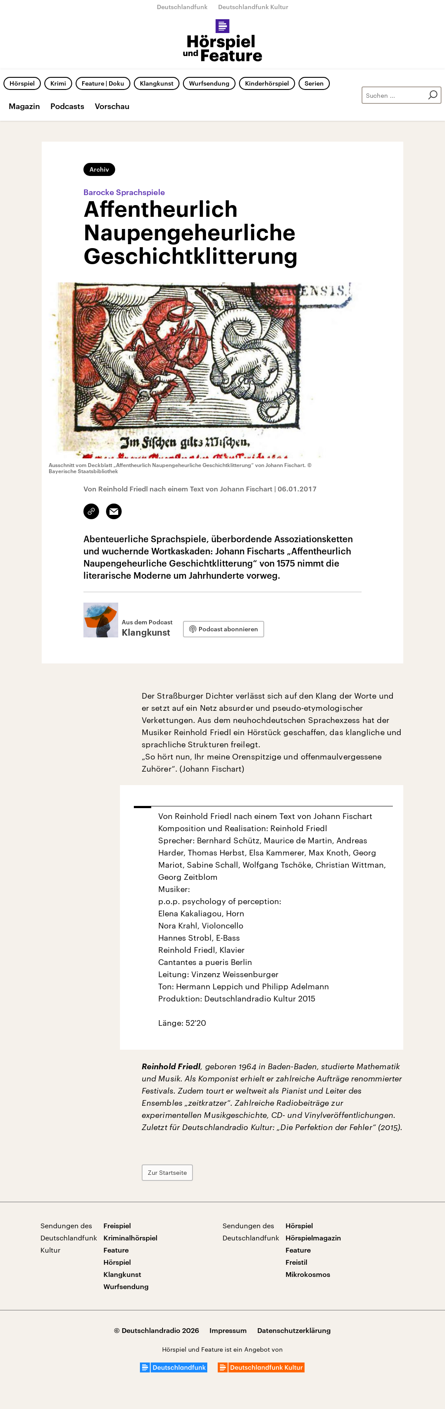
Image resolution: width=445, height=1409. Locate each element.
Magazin (24, 106)
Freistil (296, 1262)
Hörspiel (22, 83)
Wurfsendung (209, 83)
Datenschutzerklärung (294, 1330)
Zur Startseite (167, 1172)
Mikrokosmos (308, 1274)
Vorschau (112, 106)
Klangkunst (156, 83)
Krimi (58, 83)
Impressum (228, 1330)
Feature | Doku (103, 83)
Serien (314, 83)
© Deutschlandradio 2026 (156, 1330)
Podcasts (67, 106)
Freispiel (117, 1225)
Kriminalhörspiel (130, 1237)
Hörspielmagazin (313, 1237)
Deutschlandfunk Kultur (253, 6)
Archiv (99, 169)
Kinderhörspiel (267, 83)
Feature (116, 1250)
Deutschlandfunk (182, 6)
